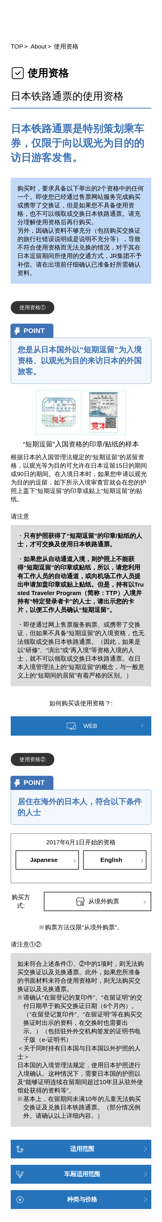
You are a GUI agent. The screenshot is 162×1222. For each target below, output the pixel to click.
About (38, 46)
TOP (17, 46)
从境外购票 (97, 901)
